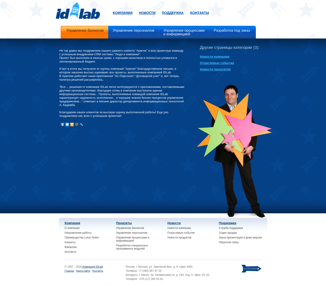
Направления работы (78, 232)
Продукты (124, 223)
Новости (174, 223)
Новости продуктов (215, 69)
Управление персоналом (131, 232)
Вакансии (71, 247)
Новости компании (214, 56)
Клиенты (70, 242)
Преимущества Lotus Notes (82, 237)
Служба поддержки (231, 228)
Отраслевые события (217, 63)
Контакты (71, 251)
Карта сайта (83, 270)
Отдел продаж (228, 232)
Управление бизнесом (130, 228)
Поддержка (227, 223)
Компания (72, 223)
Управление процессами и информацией (132, 239)
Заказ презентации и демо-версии (240, 237)
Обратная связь (229, 242)
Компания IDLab (92, 266)
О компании (72, 228)
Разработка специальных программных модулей (132, 247)
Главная (69, 270)
